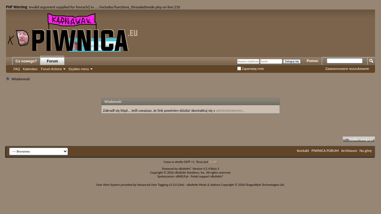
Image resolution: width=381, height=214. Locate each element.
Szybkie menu (78, 69)
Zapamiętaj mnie (250, 68)
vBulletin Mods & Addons (203, 185)
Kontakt (303, 150)
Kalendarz (30, 69)
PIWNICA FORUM (325, 150)
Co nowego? (26, 61)
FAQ (16, 69)
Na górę (366, 150)
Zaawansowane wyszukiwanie (347, 68)
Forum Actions (51, 69)
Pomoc (312, 61)
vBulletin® (185, 169)
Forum (52, 61)
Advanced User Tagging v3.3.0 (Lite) (160, 185)
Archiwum (349, 150)
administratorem (229, 110)
